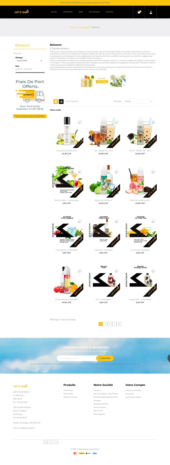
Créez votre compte (133, 397)
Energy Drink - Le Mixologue (140, 299)
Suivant (119, 324)
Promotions (68, 390)
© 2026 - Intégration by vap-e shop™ (85, 449)
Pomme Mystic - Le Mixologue (67, 200)
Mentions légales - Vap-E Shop (106, 394)
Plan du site (98, 411)
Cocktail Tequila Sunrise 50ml (66, 299)
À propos (109, 12)
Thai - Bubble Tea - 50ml (103, 151)
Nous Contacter (100, 407)
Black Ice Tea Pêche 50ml (140, 200)
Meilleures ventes (70, 397)
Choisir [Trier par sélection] (138, 101)
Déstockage (68, 12)
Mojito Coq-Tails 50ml (103, 200)
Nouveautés (68, 394)
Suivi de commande (133, 390)
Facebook (45, 442)
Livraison (97, 390)
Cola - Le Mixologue (103, 299)
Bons (81, 12)
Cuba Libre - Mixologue (103, 250)
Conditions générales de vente (106, 397)
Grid (55, 101)
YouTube (51, 442)
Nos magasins (94, 12)
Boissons (22, 45)
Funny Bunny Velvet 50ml (66, 151)
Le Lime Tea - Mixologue (140, 250)
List (61, 101)
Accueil (54, 12)
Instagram (56, 442)
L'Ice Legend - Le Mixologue (67, 250)
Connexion (129, 394)
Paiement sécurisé (101, 404)
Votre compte (135, 385)
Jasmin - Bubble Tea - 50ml (140, 151)
